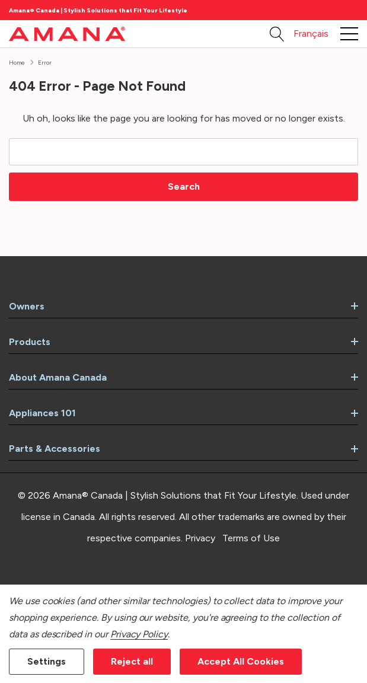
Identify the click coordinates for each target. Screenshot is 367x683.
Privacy (200, 538)
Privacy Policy (139, 634)
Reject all (132, 661)
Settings (46, 661)
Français (310, 33)
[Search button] (277, 33)
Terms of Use (251, 538)
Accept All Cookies (240, 661)
